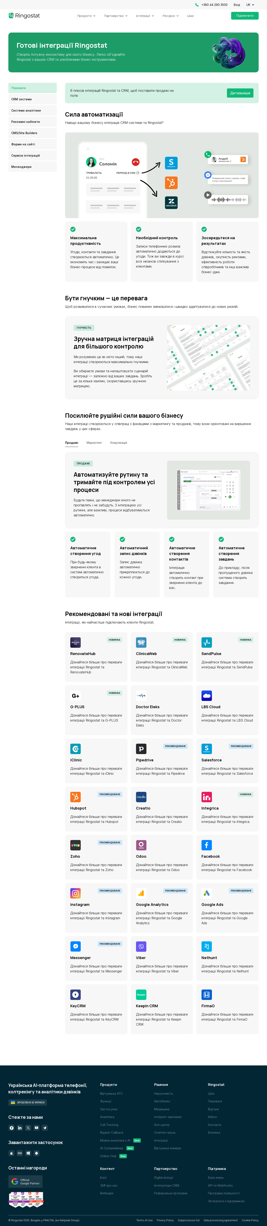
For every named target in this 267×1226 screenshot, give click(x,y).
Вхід (237, 4)
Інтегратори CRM (166, 1185)
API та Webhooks (220, 1185)
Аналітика (107, 1117)
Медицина (161, 1109)
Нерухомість (163, 1093)
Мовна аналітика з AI (115, 1140)
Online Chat (108, 1156)
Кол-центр (162, 1125)
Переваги (215, 1101)
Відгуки (213, 1109)
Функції (105, 1101)
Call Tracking (109, 1125)
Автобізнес (162, 1101)
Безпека (214, 1132)
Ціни (190, 16)
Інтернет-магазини (167, 1117)
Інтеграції (161, 1140)
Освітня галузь (165, 1132)
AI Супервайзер (111, 1148)
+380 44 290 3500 (215, 4)
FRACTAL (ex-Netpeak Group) (61, 1220)
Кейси (212, 1117)
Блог (103, 1177)
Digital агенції (163, 1177)
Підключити (244, 15)
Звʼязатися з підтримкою (226, 1201)
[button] (252, 5)
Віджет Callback (111, 1132)
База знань (216, 1177)
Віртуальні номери (167, 1148)
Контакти (214, 1125)
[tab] (32, 88)
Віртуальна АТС (111, 1093)
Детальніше (240, 93)
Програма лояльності (223, 1193)
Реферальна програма (170, 1193)
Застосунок (109, 1109)
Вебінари (106, 1193)
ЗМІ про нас (109, 1185)
